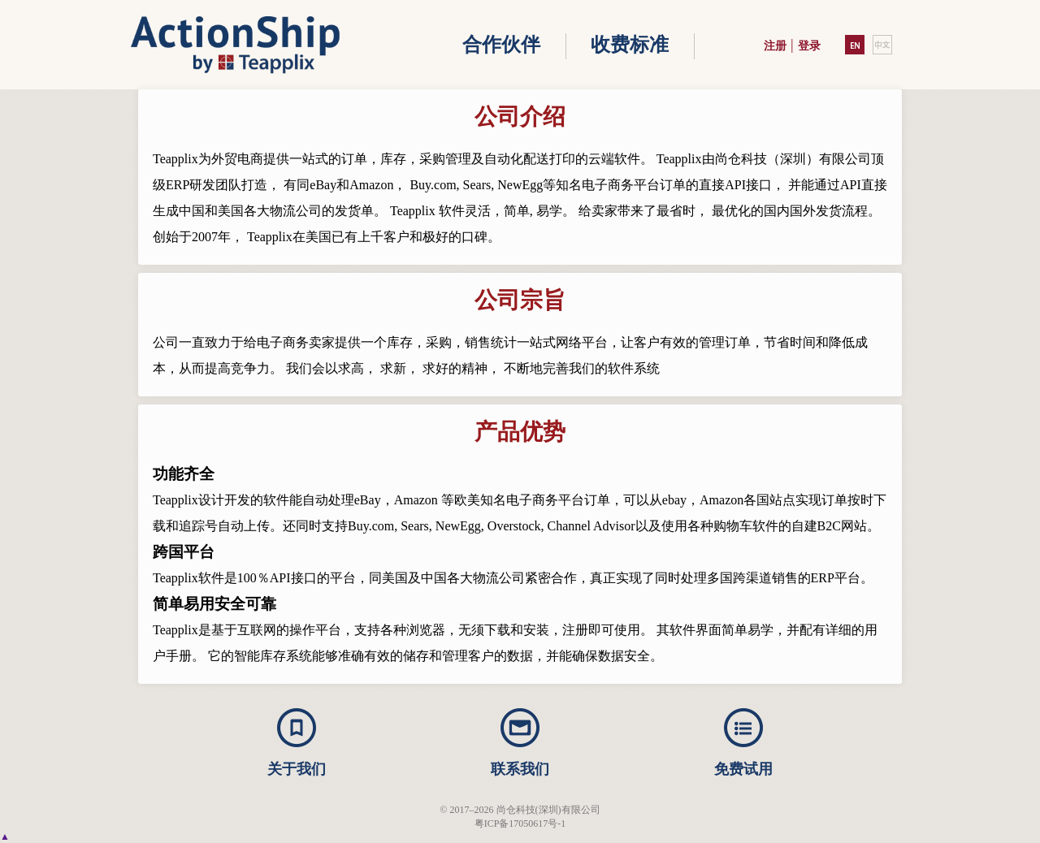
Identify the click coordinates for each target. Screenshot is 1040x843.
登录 (809, 46)
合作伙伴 (501, 44)
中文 (882, 44)
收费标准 (630, 44)
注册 (775, 46)
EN (854, 44)
